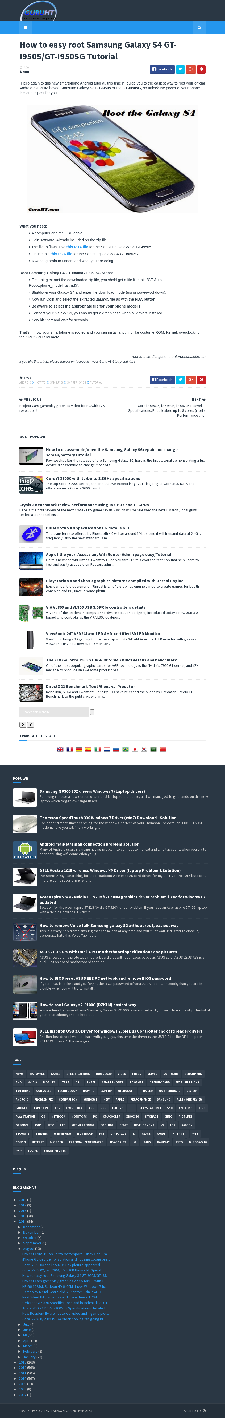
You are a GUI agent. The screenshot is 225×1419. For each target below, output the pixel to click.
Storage (151, 1117)
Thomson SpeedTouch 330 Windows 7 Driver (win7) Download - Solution (108, 818)
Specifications (78, 1075)
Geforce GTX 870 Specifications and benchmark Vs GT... (66, 1303)
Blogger (56, 1143)
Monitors (79, 1117)
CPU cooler (111, 1117)
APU (91, 1109)
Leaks (146, 1143)
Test (65, 1083)
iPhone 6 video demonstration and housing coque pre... (66, 1260)
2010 (23, 1379)
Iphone (117, 1109)
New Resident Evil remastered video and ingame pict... (65, 1314)
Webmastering (83, 1126)
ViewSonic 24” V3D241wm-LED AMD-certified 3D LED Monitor (97, 634)
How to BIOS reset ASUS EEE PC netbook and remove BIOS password (105, 979)
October (30, 1238)
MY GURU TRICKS (187, 1083)
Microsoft (126, 1092)
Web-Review (62, 1135)
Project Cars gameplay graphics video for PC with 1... (64, 1282)
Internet (179, 1135)
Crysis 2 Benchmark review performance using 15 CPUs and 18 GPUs (78, 505)
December (32, 1227)
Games (55, 1075)
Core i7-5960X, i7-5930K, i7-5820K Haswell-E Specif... (62, 1271)
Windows (90, 1100)
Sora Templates (41, 1412)
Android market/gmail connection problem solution (90, 844)
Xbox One (185, 1109)
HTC (51, 1126)
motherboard (169, 1092)
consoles (43, 1092)
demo (168, 1117)
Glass (146, 1135)
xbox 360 (132, 1117)
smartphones (70, 383)
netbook (58, 1117)
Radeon (187, 1126)
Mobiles (49, 1083)
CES (57, 1109)
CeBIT (123, 1126)
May (26, 1336)
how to (34, 383)
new (106, 1100)
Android (19, 383)
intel (91, 1083)
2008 (23, 1390)
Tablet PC (41, 1109)
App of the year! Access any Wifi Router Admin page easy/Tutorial (102, 555)
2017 (23, 1206)
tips (201, 1109)
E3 (134, 1135)
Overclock (74, 1109)
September (32, 1244)
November (32, 1233)
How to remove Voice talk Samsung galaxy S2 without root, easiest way (109, 926)
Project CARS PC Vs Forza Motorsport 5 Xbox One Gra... (65, 1255)
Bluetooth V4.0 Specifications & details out (81, 529)
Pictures (185, 1117)
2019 (23, 1200)
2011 (23, 1374)
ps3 (102, 1135)
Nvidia (32, 1083)
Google (21, 1109)
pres (179, 1143)
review (191, 1092)
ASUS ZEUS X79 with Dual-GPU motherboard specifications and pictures (108, 952)
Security (23, 1135)
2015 (23, 1217)
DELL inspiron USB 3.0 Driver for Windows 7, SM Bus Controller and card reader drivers (121, 1032)
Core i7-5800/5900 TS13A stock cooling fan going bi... (63, 1319)
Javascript (118, 1143)
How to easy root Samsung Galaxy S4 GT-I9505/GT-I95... (65, 1276)
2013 (23, 1363)
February (30, 1352)
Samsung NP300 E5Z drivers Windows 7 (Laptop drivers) (92, 792)
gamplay (163, 1143)
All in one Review (189, 1100)
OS (43, 1117)
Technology (67, 1092)
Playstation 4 (150, 1109)
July (26, 1325)
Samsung (50, 383)
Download (104, 1075)
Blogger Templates (71, 1412)
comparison (68, 1100)
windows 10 (198, 1143)
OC (131, 1109)
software (170, 1075)
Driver (152, 1075)
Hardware (37, 1075)
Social (33, 1152)
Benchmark (193, 1075)
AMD (19, 1083)
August (29, 1249)
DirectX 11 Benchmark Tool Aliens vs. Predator (84, 687)
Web (195, 1135)
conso (21, 1143)
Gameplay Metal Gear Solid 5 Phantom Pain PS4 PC (62, 1292)
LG (134, 1143)
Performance (140, 1100)
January (29, 1357)
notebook (85, 1135)
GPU (103, 1109)
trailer (147, 1092)
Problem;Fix (43, 1100)
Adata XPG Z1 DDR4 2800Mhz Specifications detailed (63, 1309)
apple (120, 1100)
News (20, 1075)
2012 (23, 1368)
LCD (62, 1126)
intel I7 (38, 1143)
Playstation (25, 1117)
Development (144, 1126)
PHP (19, 1152)
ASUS (38, 1126)
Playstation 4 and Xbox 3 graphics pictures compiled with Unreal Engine (108, 581)
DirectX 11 (118, 1135)
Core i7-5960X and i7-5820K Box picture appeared (61, 1265)
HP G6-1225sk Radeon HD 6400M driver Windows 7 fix (64, 1287)
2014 (23, 1222)
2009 (23, 1384)
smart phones (55, 1152)
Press (136, 1075)
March (28, 1347)
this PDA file (71, 248)
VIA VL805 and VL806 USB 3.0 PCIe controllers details (89, 608)
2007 (23, 1395)
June (27, 1330)
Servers (42, 1135)
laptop (106, 1092)
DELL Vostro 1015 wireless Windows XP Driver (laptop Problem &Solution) (110, 871)
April (27, 1341)
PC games (136, 1083)
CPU (78, 1083)
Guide (161, 1135)
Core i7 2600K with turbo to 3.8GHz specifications (87, 479)
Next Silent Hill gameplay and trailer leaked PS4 (59, 1298)
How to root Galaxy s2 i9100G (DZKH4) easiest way (88, 1005)
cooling (106, 1126)
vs (162, 1126)
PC (95, 1117)
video (122, 1075)
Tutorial (90, 383)
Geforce (22, 1126)
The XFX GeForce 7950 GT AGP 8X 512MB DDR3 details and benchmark (105, 661)
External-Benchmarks (86, 1143)
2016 (23, 1211)
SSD (170, 1109)
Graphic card (159, 1083)
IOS (172, 1126)
